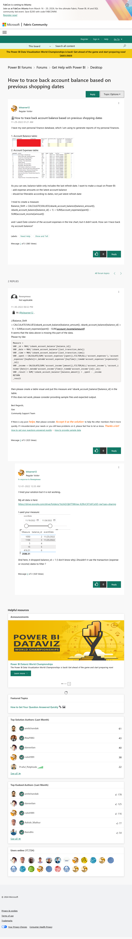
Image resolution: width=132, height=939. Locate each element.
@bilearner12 (26, 312)
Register (84, 39)
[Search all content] (91, 46)
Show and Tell (41, 236)
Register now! (10, 15)
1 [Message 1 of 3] (20, 243)
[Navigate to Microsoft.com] (11, 24)
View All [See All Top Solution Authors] (16, 775)
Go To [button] (117, 39)
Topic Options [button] (111, 94)
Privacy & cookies (10, 912)
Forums (42, 67)
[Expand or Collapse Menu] (4, 32)
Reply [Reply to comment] (114, 452)
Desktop (96, 67)
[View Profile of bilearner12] (24, 107)
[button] (93, 94)
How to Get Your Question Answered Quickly (35, 709)
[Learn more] (21, 675)
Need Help (25, 236)
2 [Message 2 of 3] (20, 442)
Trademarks (7, 922)
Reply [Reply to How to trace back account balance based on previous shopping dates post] (114, 254)
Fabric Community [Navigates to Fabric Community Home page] (35, 24)
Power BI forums (20, 67)
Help (106, 39)
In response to (29, 481)
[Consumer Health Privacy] (41, 929)
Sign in (96, 39)
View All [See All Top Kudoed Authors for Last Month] (16, 840)
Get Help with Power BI (69, 67)
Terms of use (8, 917)
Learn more (66, 55)
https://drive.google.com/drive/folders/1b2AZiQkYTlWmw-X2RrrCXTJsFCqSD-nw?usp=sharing (67, 505)
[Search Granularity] (40, 46)
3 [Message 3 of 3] (27, 575)
